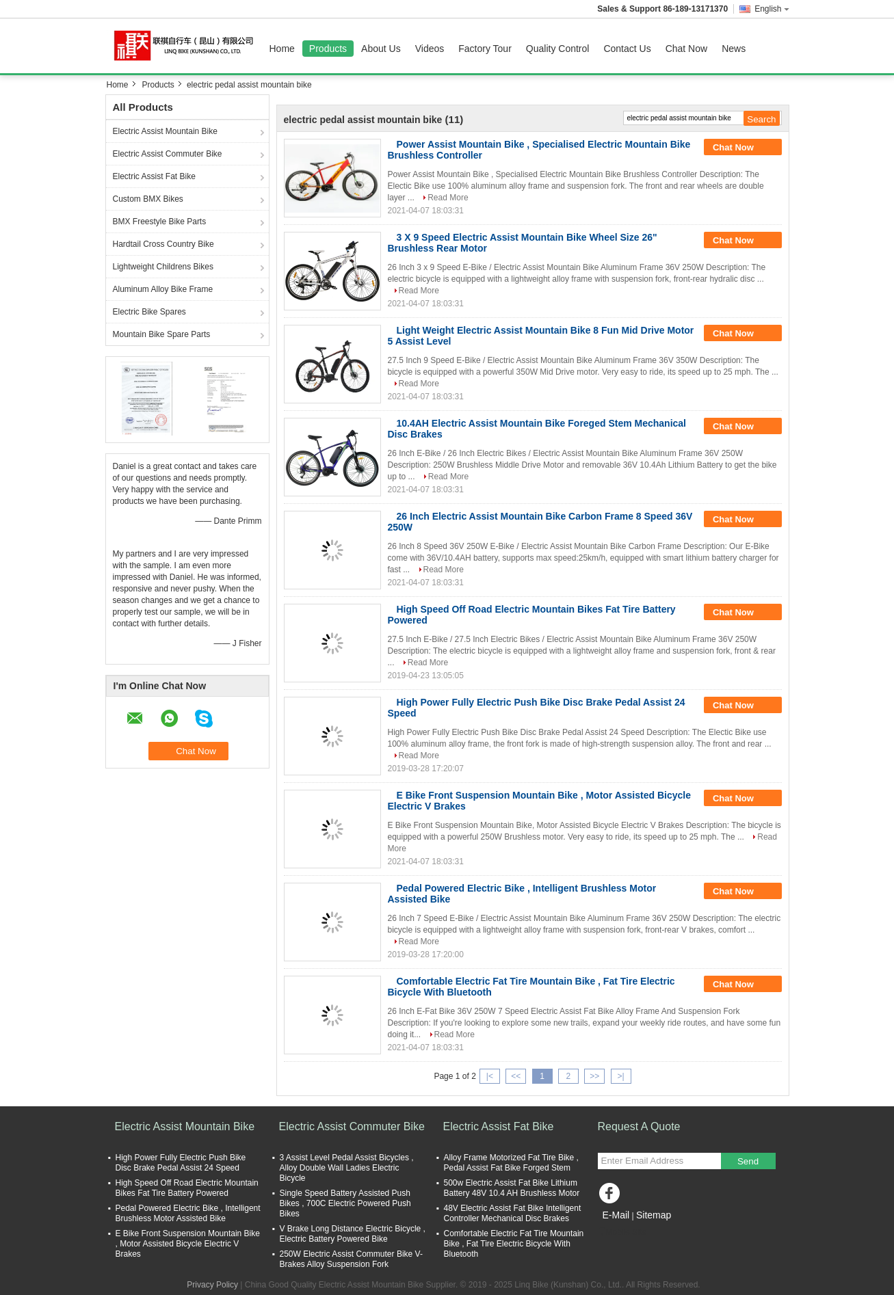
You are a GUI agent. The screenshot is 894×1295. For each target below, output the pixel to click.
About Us (381, 48)
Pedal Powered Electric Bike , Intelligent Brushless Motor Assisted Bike (188, 1213)
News (734, 48)
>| (620, 1076)
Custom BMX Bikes (148, 199)
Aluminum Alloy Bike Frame (163, 289)
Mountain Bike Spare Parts (162, 334)
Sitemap (653, 1215)
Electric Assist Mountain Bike (165, 131)
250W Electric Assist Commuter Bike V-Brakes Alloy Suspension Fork (351, 1259)
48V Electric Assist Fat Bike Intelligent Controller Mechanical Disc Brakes (512, 1213)
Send (748, 1161)
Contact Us (626, 48)
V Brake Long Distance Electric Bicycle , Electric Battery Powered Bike (352, 1234)
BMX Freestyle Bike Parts (160, 221)
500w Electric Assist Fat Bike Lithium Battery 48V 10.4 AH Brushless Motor (512, 1188)
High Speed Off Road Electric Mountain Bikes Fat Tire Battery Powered (187, 1188)
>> (594, 1076)
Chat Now (686, 48)
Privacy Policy (212, 1285)
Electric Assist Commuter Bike (167, 154)
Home (282, 48)
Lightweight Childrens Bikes (163, 266)
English (771, 9)
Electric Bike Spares (149, 312)
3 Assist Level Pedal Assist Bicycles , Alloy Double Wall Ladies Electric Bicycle (347, 1168)
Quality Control (558, 48)
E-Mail (616, 1215)
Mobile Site (622, 1232)
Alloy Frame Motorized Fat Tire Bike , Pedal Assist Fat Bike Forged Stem (511, 1163)
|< (489, 1076)
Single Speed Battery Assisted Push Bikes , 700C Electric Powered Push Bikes (345, 1203)
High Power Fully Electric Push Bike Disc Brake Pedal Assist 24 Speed (181, 1163)
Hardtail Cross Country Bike (163, 244)
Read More (448, 197)
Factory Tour (485, 48)
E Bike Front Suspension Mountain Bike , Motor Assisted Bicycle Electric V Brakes (188, 1244)
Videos (430, 48)
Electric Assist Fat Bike (154, 176)
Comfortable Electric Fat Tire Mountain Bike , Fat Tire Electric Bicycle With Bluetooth (514, 1244)
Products (328, 48)
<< (516, 1076)
